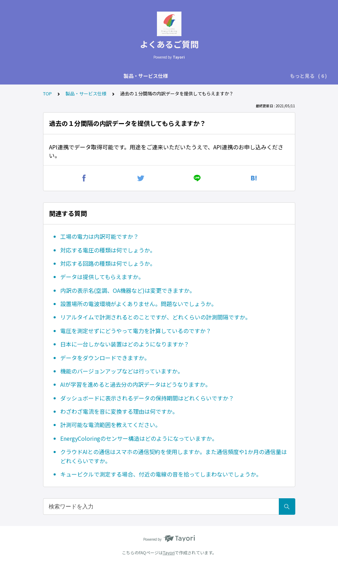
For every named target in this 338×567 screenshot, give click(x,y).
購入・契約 (241, 75)
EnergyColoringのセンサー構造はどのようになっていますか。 (139, 438)
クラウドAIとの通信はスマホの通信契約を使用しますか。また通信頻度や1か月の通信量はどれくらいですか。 (173, 456)
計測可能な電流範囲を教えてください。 (110, 424)
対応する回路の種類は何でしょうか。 (108, 263)
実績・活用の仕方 (199, 75)
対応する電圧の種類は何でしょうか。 (108, 250)
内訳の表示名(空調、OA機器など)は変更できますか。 (127, 290)
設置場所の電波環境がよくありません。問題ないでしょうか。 (138, 303)
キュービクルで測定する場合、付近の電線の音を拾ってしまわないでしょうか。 (161, 474)
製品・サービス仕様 (60, 75)
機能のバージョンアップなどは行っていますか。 (121, 371)
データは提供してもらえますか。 (102, 276)
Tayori (169, 552)
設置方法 (160, 75)
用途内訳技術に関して (116, 75)
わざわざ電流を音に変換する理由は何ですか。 (119, 411)
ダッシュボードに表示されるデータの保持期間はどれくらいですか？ (147, 398)
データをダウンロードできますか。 (105, 357)
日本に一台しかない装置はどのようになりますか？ (124, 344)
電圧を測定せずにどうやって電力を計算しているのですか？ (135, 330)
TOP (47, 93)
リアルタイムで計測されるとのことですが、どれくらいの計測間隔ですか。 (155, 317)
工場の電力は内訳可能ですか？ (99, 236)
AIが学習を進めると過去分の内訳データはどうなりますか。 (135, 384)
